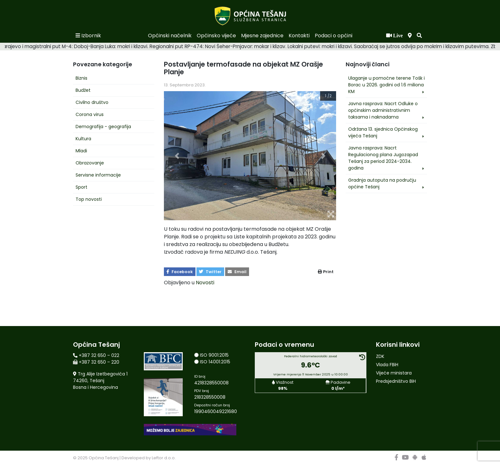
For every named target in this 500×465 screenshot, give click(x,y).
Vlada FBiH (387, 364)
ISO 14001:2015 (215, 362)
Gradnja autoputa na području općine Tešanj (382, 183)
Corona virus (90, 114)
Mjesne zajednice (262, 35)
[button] (419, 35)
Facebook (179, 271)
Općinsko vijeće (216, 35)
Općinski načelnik (170, 35)
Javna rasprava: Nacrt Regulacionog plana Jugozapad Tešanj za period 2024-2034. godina (383, 158)
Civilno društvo (92, 102)
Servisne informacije (98, 175)
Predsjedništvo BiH (396, 381)
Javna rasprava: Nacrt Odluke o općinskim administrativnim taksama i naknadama (383, 110)
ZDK (380, 356)
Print (326, 271)
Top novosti (89, 199)
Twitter (210, 271)
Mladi (81, 151)
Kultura (83, 138)
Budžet (83, 90)
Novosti (205, 282)
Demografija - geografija (103, 126)
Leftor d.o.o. (164, 458)
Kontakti (299, 35)
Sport (81, 187)
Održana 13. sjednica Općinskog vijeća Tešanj (383, 132)
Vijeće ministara (394, 373)
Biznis (81, 78)
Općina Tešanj (104, 458)
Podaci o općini (333, 35)
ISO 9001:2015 (214, 355)
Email (237, 271)
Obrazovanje (90, 163)
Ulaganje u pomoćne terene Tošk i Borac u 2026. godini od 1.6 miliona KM (386, 85)
